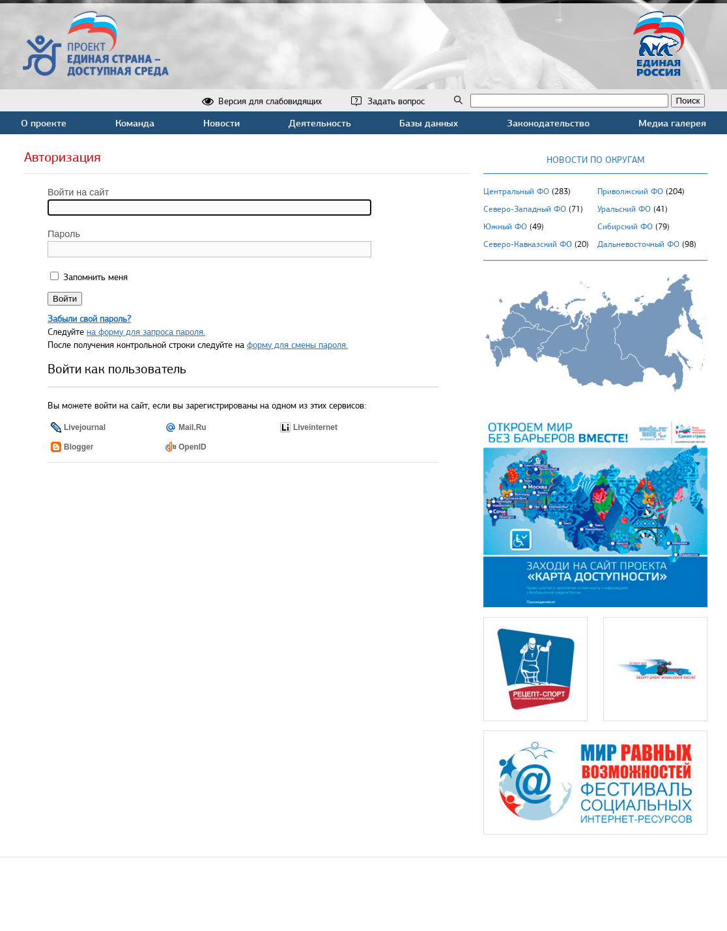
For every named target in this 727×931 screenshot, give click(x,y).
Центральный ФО (516, 191)
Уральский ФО (624, 209)
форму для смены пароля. (297, 345)
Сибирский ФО (625, 227)
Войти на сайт (78, 192)
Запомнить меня (94, 277)
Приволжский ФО (630, 191)
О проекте (43, 123)
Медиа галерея (672, 123)
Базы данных (428, 123)
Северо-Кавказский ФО (527, 244)
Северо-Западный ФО (524, 209)
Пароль (64, 234)
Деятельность (320, 123)
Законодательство (548, 123)
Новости (221, 123)
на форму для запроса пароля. (146, 331)
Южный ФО (505, 227)
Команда (134, 123)
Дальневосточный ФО (638, 244)
